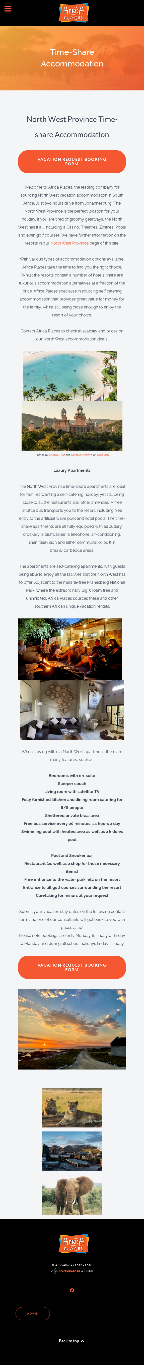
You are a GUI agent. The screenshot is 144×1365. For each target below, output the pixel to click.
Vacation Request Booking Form (72, 161)
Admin (32, 1313)
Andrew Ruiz (57, 455)
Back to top (72, 1341)
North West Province (69, 243)
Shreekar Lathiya (81, 455)
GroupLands (67, 1271)
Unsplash (103, 455)
